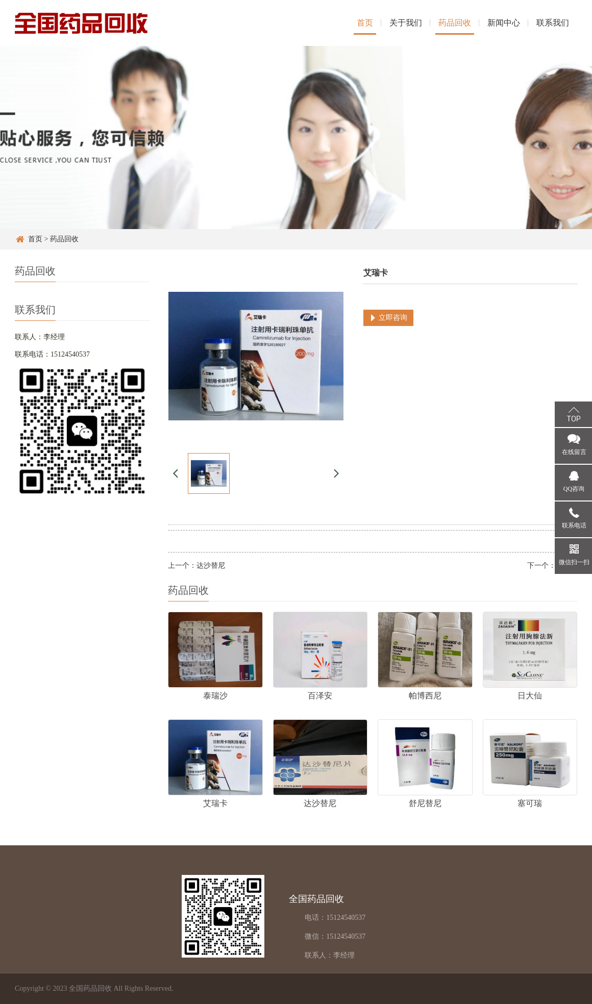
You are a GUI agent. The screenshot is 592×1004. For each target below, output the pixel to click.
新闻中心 (503, 22)
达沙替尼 (210, 565)
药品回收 (454, 22)
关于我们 (405, 22)
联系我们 (552, 22)
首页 (365, 22)
